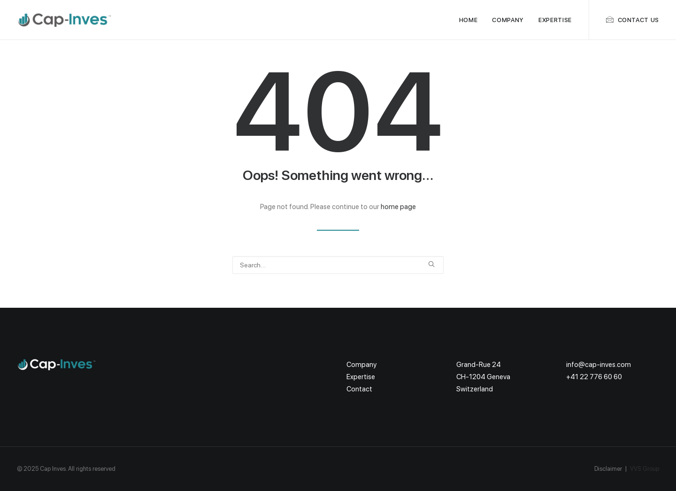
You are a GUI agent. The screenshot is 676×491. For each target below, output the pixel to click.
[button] (431, 264)
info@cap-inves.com (598, 364)
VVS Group (644, 468)
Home (468, 19)
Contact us (639, 19)
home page (398, 207)
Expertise (555, 19)
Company (508, 19)
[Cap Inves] (65, 20)
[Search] (338, 265)
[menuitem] (468, 19)
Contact (359, 389)
